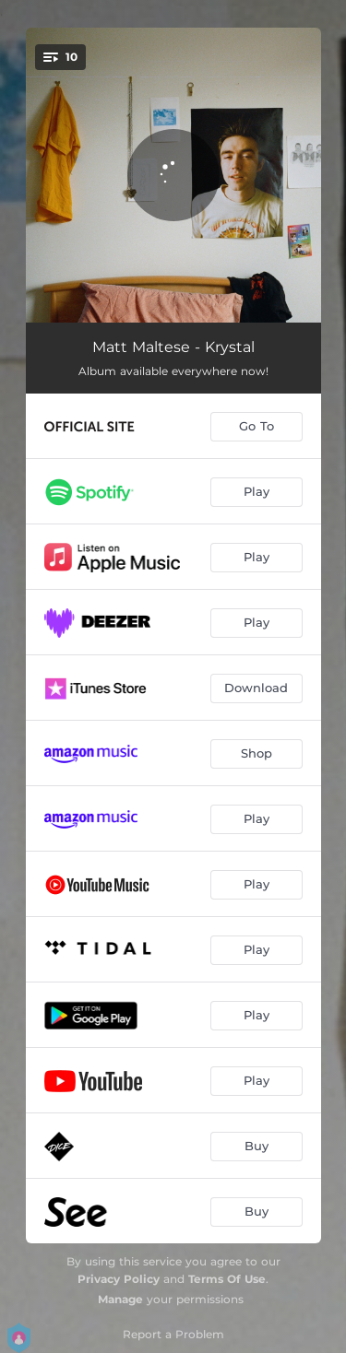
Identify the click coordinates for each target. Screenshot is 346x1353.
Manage (120, 1299)
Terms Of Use (227, 1279)
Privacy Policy (119, 1279)
